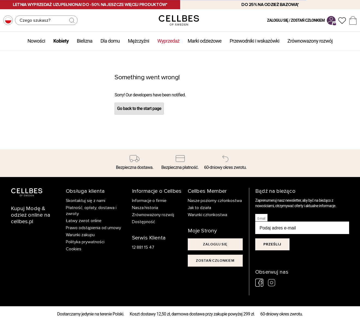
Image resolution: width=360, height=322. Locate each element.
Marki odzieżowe (204, 41)
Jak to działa (199, 207)
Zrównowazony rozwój (310, 41)
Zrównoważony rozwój (153, 214)
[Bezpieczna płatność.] (180, 163)
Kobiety (61, 41)
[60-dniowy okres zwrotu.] (225, 163)
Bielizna (84, 41)
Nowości (36, 41)
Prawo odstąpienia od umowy (93, 228)
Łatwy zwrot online (83, 220)
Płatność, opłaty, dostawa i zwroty (91, 210)
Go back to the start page (139, 108)
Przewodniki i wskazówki (254, 41)
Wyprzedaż (168, 41)
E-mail (261, 218)
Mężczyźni (138, 41)
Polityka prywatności (85, 242)
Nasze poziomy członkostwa (215, 200)
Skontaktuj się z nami (85, 200)
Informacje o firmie (149, 200)
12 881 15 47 (143, 247)
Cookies (73, 249)
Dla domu (110, 41)
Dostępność (143, 222)
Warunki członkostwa (207, 214)
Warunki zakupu (80, 235)
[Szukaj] (46, 20)
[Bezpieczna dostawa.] (135, 163)
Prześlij (272, 244)
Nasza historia (145, 207)
